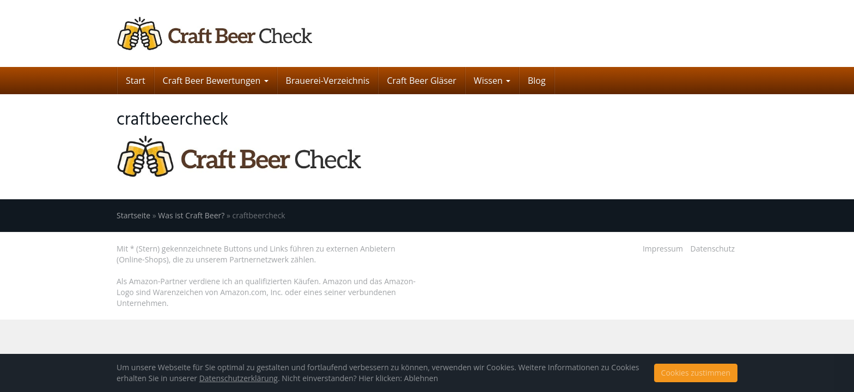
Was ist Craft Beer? (191, 215)
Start (135, 81)
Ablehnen (421, 378)
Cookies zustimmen (695, 372)
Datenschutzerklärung (238, 378)
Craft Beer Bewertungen (216, 81)
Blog (537, 81)
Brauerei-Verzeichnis (328, 81)
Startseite (133, 215)
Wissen (492, 81)
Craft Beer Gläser (421, 81)
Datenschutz (713, 248)
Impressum (663, 248)
